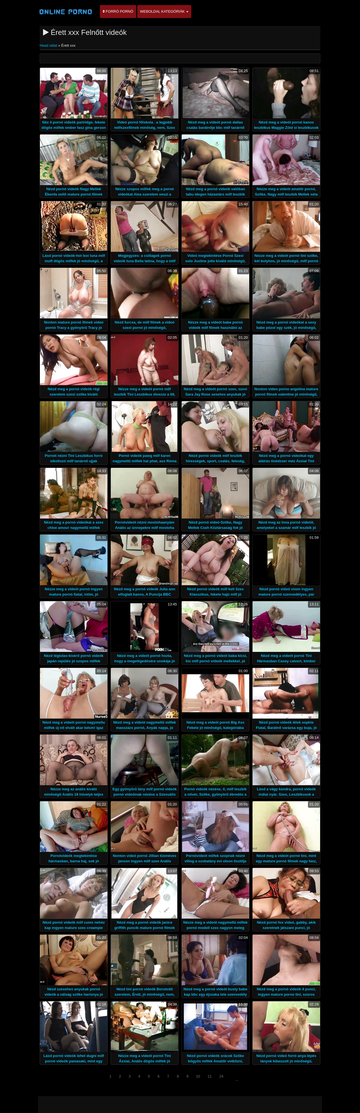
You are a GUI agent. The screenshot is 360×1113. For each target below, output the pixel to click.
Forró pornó (118, 11)
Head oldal (49, 45)
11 (210, 1076)
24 (221, 1076)
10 (198, 1076)
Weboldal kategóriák (164, 11)
